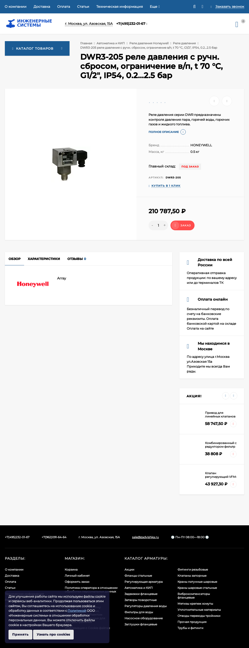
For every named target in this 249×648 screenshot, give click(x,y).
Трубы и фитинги (190, 628)
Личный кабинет (77, 575)
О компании (16, 6)
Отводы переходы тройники (199, 616)
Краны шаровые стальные (197, 588)
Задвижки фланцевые (140, 594)
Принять (20, 634)
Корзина (71, 569)
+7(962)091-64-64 (54, 537)
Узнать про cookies (53, 634)
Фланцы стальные (138, 575)
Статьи (83, 6)
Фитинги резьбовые (193, 569)
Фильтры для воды (138, 612)
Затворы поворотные (140, 600)
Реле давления (184, 43)
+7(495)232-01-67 (130, 23)
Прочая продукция (192, 622)
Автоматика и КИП (111, 43)
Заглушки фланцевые (140, 624)
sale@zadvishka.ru (145, 537)
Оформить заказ (77, 581)
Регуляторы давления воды (145, 606)
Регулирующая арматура (143, 581)
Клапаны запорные (192, 575)
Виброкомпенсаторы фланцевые (194, 595)
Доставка (42, 6)
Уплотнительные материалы (199, 609)
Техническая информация (119, 6)
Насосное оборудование (143, 618)
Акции (129, 569)
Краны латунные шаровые (197, 581)
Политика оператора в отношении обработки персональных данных (91, 589)
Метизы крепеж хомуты (195, 603)
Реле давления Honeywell (149, 43)
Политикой (77, 610)
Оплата (63, 6)
